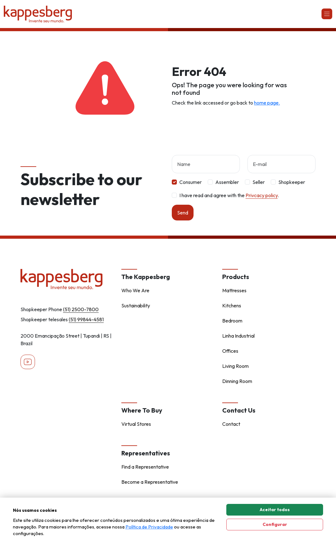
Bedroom (232, 320)
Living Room (235, 366)
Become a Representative (149, 482)
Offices (230, 351)
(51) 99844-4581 (86, 319)
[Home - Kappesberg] (67, 279)
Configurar (275, 524)
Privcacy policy (262, 195)
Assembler (227, 182)
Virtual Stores (136, 424)
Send (182, 212)
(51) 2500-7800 (81, 309)
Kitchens (231, 305)
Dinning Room (237, 381)
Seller (258, 182)
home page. (267, 103)
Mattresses (234, 290)
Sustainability (135, 305)
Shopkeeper (291, 182)
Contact (231, 424)
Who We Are (135, 290)
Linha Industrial (238, 336)
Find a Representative (145, 467)
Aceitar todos (275, 509)
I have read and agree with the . (229, 195)
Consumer (190, 182)
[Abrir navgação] (327, 14)
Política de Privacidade (149, 527)
